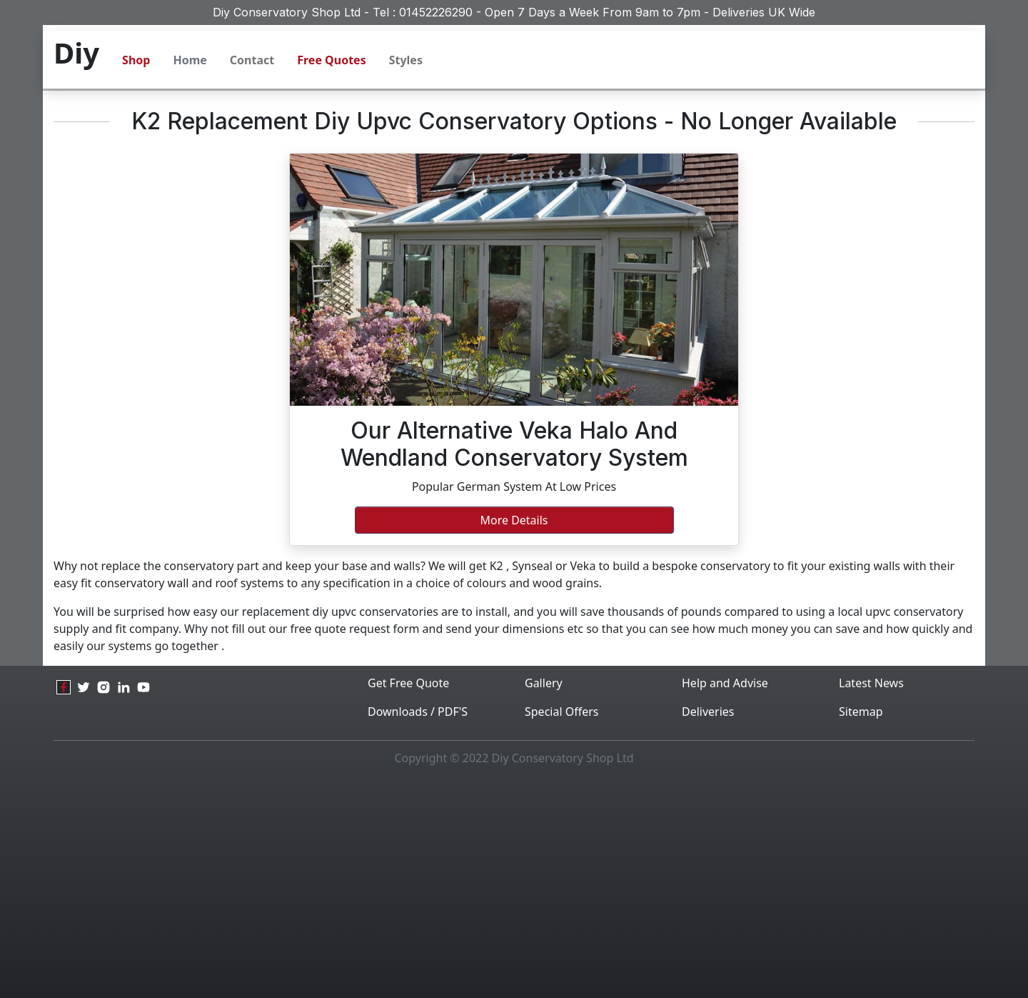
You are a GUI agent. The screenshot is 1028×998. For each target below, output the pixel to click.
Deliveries (708, 711)
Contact (252, 60)
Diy (76, 52)
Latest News (871, 683)
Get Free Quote (408, 683)
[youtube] (143, 687)
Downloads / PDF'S (418, 711)
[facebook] (64, 687)
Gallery (544, 683)
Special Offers (562, 711)
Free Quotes (331, 60)
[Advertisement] (514, 887)
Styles (406, 60)
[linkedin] (123, 687)
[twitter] (84, 687)
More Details (514, 520)
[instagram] (104, 687)
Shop (136, 60)
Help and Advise (725, 683)
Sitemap (861, 711)
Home (189, 60)
